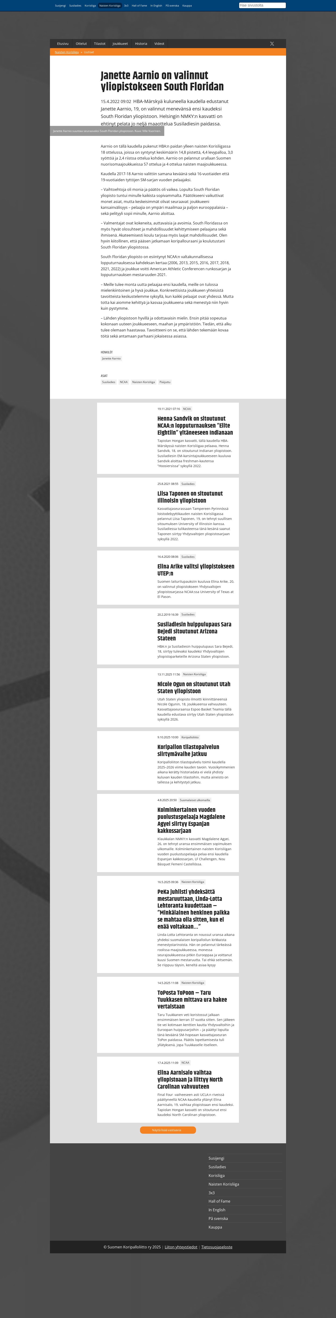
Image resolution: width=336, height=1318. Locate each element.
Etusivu (63, 43)
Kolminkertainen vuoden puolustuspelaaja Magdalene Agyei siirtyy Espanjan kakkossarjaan (191, 820)
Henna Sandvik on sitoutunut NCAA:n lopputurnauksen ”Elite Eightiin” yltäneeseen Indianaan (195, 426)
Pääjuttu (165, 382)
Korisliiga (90, 5)
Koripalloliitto (190, 737)
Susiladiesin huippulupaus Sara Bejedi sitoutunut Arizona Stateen (194, 631)
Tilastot (99, 43)
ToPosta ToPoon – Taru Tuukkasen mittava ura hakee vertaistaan (192, 1000)
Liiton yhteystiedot (181, 1247)
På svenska (172, 5)
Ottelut (81, 43)
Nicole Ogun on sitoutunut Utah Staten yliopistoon (194, 687)
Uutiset (89, 52)
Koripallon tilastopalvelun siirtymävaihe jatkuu (188, 750)
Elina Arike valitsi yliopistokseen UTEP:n (196, 570)
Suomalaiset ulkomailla (195, 800)
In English (156, 5)
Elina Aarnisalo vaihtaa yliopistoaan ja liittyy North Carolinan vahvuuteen (190, 1080)
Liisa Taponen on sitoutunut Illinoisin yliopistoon (190, 497)
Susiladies (75, 5)
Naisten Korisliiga (109, 5)
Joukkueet (120, 43)
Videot (159, 43)
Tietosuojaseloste (216, 1247)
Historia (141, 43)
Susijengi (60, 5)
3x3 (126, 5)
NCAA (124, 382)
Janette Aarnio (111, 359)
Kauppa (187, 5)
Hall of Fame (139, 5)
